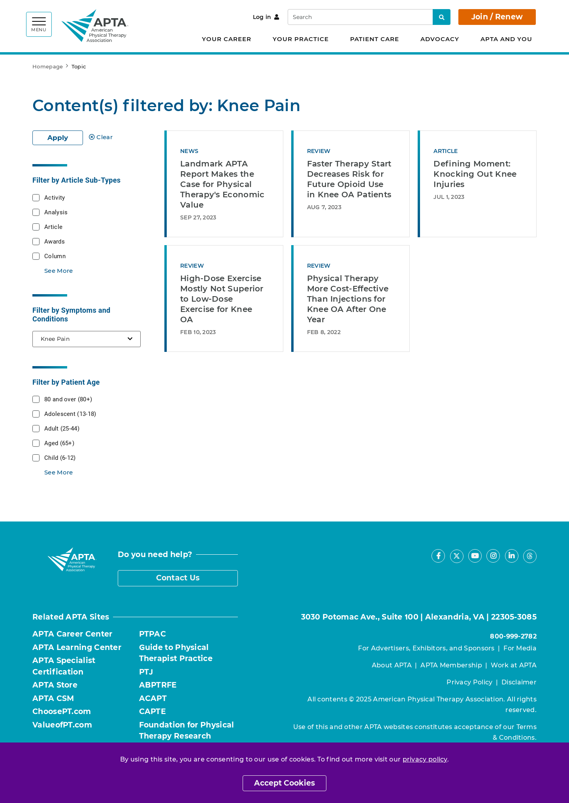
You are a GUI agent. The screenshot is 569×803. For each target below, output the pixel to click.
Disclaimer (519, 682)
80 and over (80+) (68, 399)
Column (55, 256)
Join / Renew (497, 16)
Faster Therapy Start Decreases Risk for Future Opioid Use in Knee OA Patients (349, 179)
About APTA (392, 665)
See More (58, 270)
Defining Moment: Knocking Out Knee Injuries (474, 174)
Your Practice (301, 39)
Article (53, 227)
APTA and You (506, 39)
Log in (266, 17)
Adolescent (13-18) (70, 414)
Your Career (226, 39)
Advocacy (439, 39)
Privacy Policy (469, 682)
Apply (57, 138)
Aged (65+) (59, 443)
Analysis (56, 212)
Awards (54, 241)
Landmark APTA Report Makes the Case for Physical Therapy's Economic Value (222, 184)
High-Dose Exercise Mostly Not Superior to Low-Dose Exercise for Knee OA (222, 299)
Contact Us (178, 577)
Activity (54, 197)
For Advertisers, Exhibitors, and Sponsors (426, 648)
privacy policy (425, 759)
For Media (520, 648)
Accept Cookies (284, 783)
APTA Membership (451, 665)
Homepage (47, 66)
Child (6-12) (60, 457)
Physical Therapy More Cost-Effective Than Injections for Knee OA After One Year (348, 299)
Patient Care (374, 39)
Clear (101, 137)
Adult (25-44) (61, 428)
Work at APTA (514, 665)
